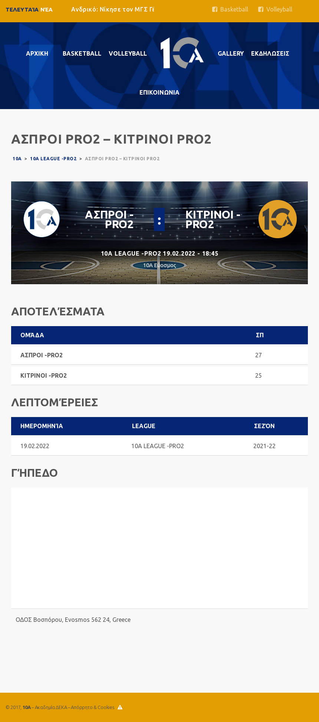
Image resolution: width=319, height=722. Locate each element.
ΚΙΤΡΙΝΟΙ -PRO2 (212, 219)
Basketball (230, 9)
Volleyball (275, 9)
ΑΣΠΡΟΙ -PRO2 (109, 219)
